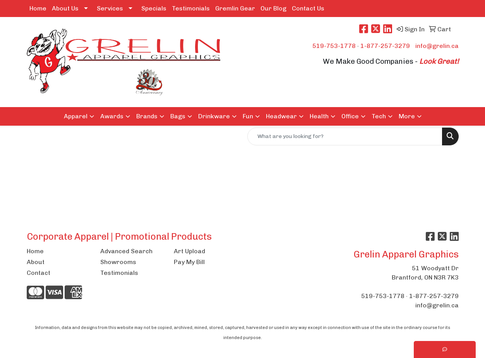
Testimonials (191, 8)
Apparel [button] (75, 116)
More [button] (407, 116)
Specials (153, 8)
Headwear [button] (281, 116)
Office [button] (350, 116)
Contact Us (308, 8)
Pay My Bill (189, 262)
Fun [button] (248, 116)
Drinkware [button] (214, 116)
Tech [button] (379, 116)
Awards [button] (111, 116)
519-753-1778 (334, 45)
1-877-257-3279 (385, 45)
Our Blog (273, 8)
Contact (38, 272)
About (36, 262)
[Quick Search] (344, 136)
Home (37, 8)
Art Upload (189, 251)
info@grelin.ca (437, 45)
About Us (65, 8)
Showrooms (118, 262)
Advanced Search (126, 251)
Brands (147, 116)
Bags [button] (177, 116)
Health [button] (319, 116)
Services (110, 8)
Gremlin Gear (235, 8)
